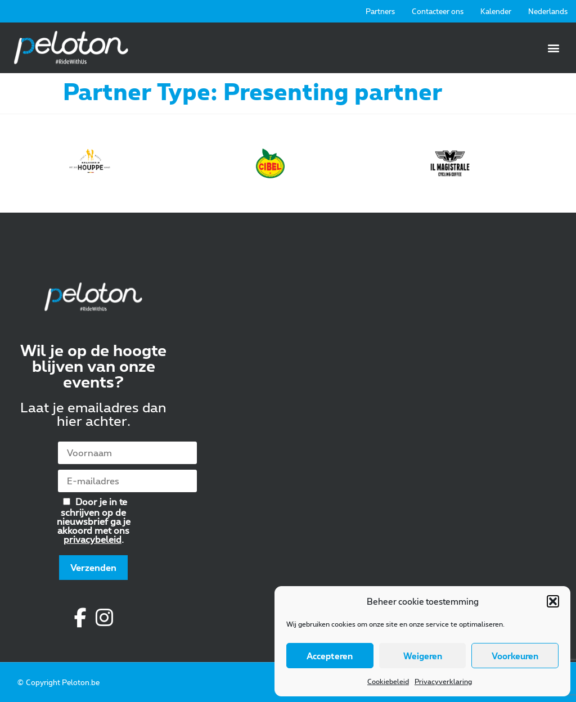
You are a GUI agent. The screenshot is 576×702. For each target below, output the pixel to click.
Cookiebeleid (388, 681)
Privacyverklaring (443, 681)
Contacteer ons (438, 11)
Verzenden (93, 567)
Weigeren (422, 656)
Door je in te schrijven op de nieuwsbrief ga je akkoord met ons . (93, 520)
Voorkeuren (515, 656)
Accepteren (330, 656)
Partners (380, 11)
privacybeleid (93, 539)
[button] (553, 601)
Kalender (495, 11)
